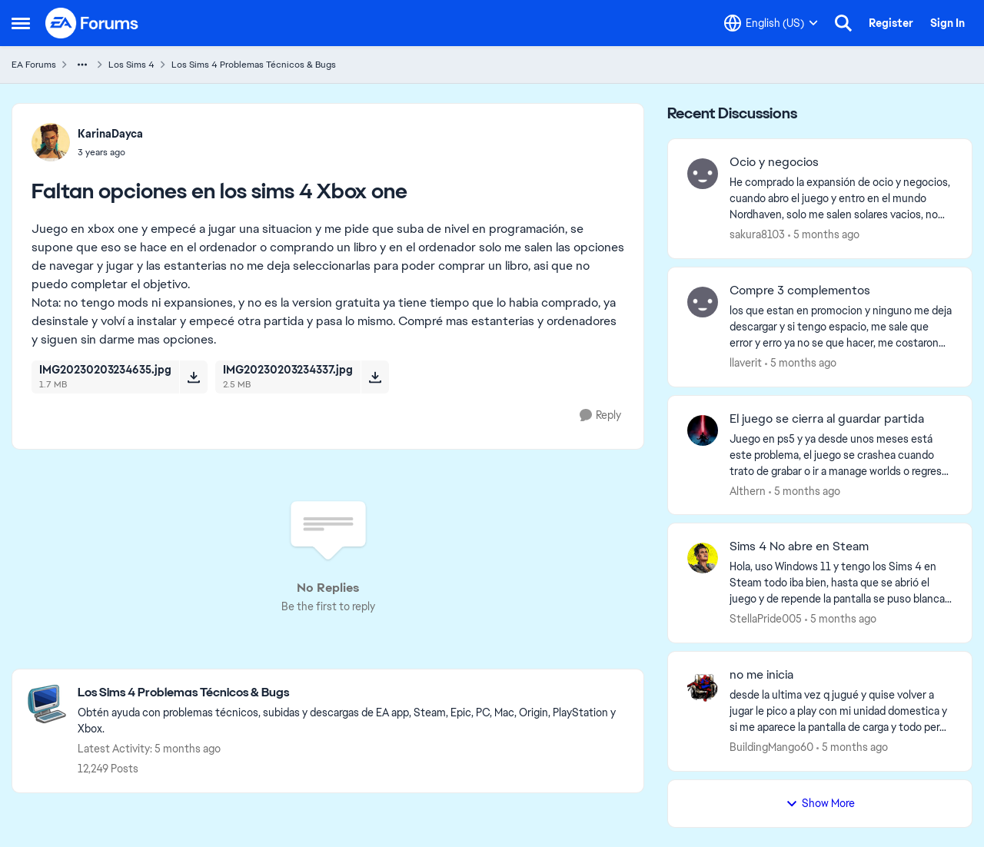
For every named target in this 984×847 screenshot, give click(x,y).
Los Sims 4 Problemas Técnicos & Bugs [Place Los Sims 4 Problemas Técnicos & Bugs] (253, 64)
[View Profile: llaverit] (702, 302)
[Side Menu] (21, 23)
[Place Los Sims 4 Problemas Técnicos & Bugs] (353, 693)
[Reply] (600, 415)
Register (891, 23)
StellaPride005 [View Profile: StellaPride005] (766, 619)
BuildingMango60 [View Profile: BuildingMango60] (771, 747)
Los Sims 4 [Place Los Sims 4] (131, 64)
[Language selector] (771, 23)
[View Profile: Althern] (702, 430)
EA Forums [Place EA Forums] (34, 64)
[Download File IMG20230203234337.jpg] (375, 376)
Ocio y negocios (774, 162)
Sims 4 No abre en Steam (799, 546)
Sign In (947, 23)
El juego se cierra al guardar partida (827, 419)
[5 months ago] (823, 235)
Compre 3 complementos (800, 290)
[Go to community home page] (92, 23)
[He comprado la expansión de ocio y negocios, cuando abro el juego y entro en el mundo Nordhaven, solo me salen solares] (841, 198)
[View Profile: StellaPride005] (702, 558)
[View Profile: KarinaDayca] (51, 142)
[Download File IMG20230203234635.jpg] (193, 376)
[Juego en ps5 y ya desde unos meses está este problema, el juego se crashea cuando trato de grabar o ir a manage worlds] (841, 454)
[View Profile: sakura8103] (702, 173)
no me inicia (761, 675)
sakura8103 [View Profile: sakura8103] (757, 234)
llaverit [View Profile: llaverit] (746, 363)
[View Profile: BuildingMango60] (702, 686)
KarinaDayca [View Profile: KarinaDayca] (110, 134)
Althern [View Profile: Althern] (748, 490)
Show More (820, 803)
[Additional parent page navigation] (82, 64)
